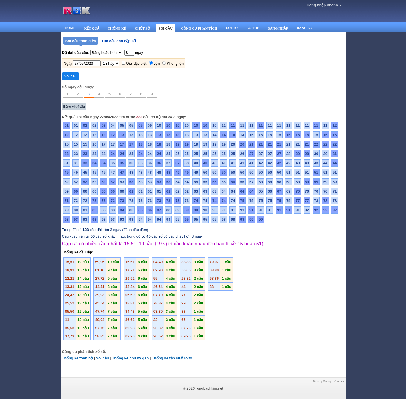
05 (122, 125)
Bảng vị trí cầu (74, 106)
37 (168, 163)
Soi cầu (102, 358)
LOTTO (232, 28)
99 (251, 219)
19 (177, 144)
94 (140, 219)
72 (76, 201)
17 (103, 144)
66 (270, 191)
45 (67, 172)
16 (94, 144)
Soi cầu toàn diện (80, 41)
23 (67, 154)
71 (335, 191)
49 (177, 172)
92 (307, 210)
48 (131, 172)
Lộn (156, 63)
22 (316, 144)
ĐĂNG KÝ (305, 28)
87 (159, 210)
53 (122, 182)
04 (113, 125)
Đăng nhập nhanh (324, 5)
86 (150, 210)
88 (168, 210)
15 (251, 135)
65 (261, 191)
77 (298, 201)
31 (335, 154)
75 (242, 201)
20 (233, 144)
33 (85, 163)
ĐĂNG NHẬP (278, 28)
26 (242, 154)
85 (131, 210)
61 (131, 191)
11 (223, 125)
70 (298, 191)
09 (150, 125)
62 (177, 191)
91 (223, 210)
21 (251, 144)
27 (251, 154)
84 (122, 210)
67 (279, 191)
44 (325, 163)
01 (67, 125)
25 (177, 154)
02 (85, 125)
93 (67, 219)
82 (94, 210)
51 (288, 172)
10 (159, 125)
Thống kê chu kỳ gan (130, 358)
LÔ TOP (252, 28)
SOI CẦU (166, 28)
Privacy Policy (322, 381)
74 (196, 201)
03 (103, 125)
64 (223, 191)
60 (76, 191)
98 (223, 219)
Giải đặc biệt (136, 63)
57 (251, 182)
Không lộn (175, 63)
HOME (70, 28)
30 (316, 154)
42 (261, 163)
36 (150, 163)
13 (122, 135)
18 (140, 144)
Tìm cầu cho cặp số (119, 41)
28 (288, 154)
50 (205, 172)
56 (233, 182)
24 (94, 154)
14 (214, 135)
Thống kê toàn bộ (77, 358)
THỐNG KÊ (117, 28)
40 (196, 163)
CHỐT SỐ (142, 28)
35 (113, 163)
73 (122, 201)
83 (103, 210)
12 (335, 125)
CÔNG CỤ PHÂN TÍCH (199, 28)
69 (288, 191)
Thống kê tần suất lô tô (172, 358)
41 (223, 163)
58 (261, 182)
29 (298, 154)
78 (316, 201)
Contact (339, 381)
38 (187, 163)
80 (76, 210)
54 (177, 182)
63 (196, 191)
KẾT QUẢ (91, 28)
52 (67, 182)
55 (196, 182)
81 (85, 210)
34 (94, 163)
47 (113, 172)
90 (196, 210)
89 (177, 210)
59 (307, 182)
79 (67, 210)
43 (298, 163)
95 (177, 219)
